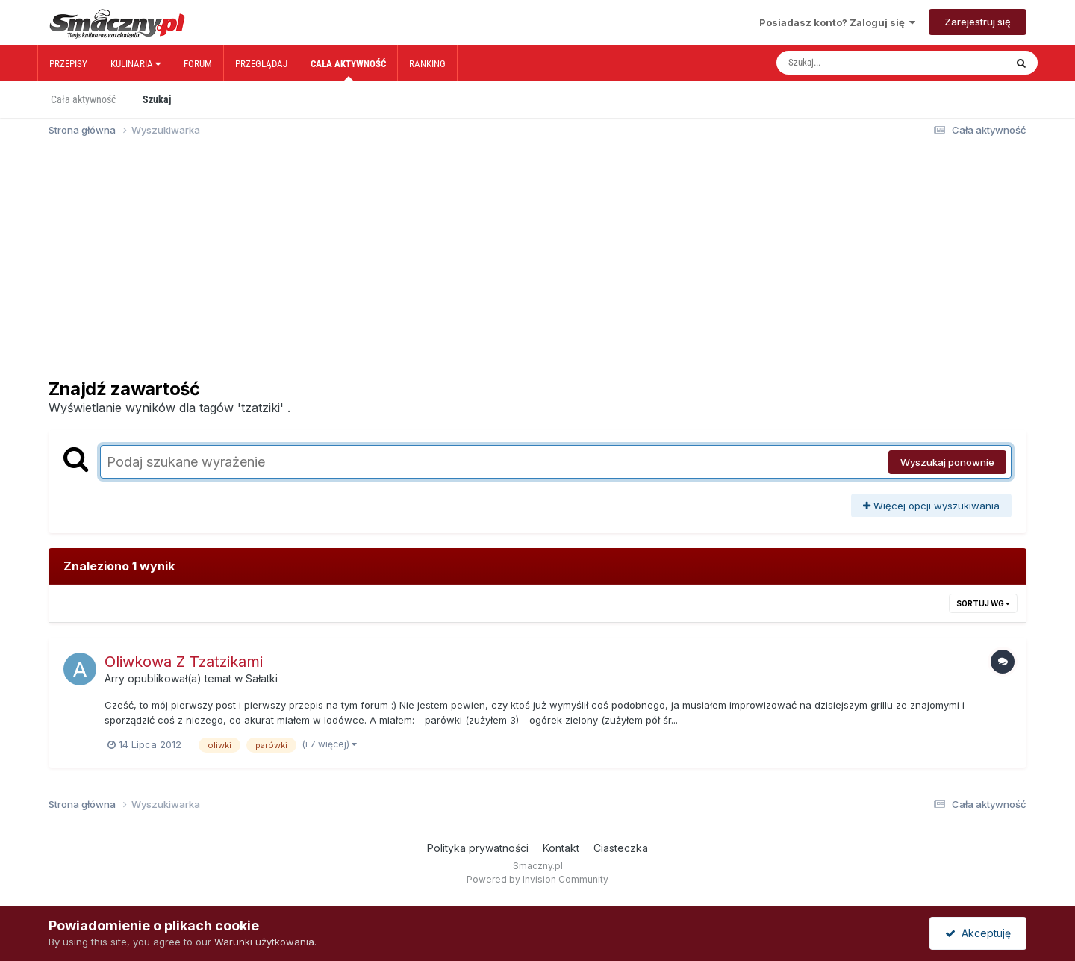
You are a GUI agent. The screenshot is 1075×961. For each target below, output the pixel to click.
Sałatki (262, 678)
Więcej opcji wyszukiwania (931, 505)
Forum (198, 63)
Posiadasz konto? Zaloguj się (837, 22)
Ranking (427, 63)
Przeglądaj (261, 63)
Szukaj (157, 99)
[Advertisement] (537, 264)
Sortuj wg (983, 603)
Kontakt (561, 848)
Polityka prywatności (478, 848)
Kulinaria (135, 63)
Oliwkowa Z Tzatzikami (184, 662)
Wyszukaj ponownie (947, 462)
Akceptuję (978, 933)
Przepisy (68, 63)
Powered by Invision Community (537, 879)
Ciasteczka (620, 848)
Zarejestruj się (977, 22)
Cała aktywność (348, 69)
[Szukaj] (859, 63)
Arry (115, 678)
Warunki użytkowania (264, 942)
